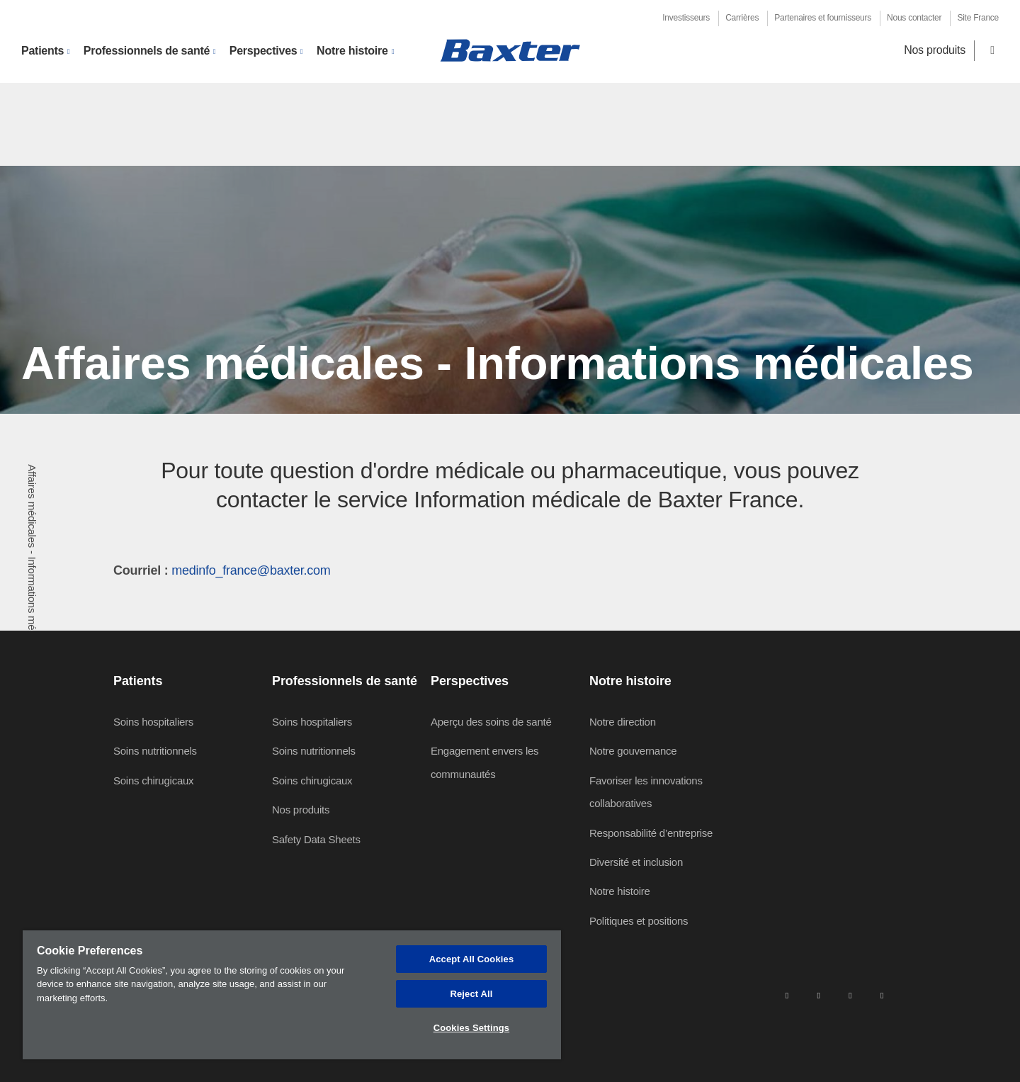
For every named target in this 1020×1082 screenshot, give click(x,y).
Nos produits (934, 50)
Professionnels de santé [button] (147, 51)
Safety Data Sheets (316, 839)
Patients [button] (42, 51)
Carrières (742, 18)
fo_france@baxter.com (267, 570)
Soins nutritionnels (155, 751)
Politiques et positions (638, 921)
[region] (292, 994)
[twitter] (850, 995)
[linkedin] (787, 995)
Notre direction (622, 722)
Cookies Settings (472, 1027)
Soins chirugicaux (153, 780)
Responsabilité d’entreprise (651, 833)
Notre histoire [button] (352, 51)
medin (188, 570)
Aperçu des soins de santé (491, 722)
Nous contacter (914, 18)
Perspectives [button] (264, 51)
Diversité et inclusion (636, 862)
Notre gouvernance (632, 751)
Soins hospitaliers (153, 722)
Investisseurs (686, 18)
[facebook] (818, 995)
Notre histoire (619, 891)
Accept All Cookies (471, 959)
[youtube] (882, 995)
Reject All (471, 993)
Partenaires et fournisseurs (822, 18)
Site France (978, 18)
